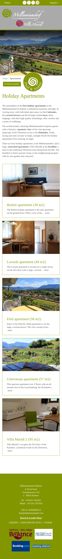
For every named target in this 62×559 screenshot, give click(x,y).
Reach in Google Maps (31, 518)
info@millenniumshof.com (31, 513)
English (54, 3)
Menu (7, 3)
